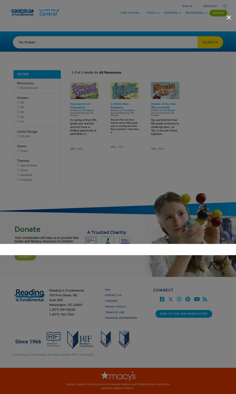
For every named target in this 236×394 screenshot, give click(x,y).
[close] (228, 15)
